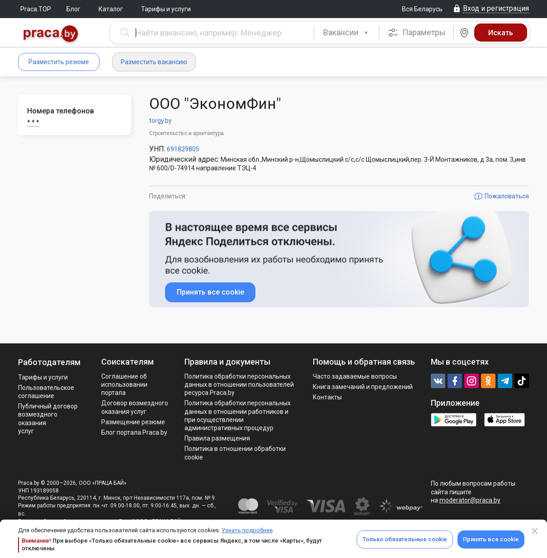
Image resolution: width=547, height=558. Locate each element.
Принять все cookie (491, 539)
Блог (73, 9)
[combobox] (346, 32)
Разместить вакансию (154, 62)
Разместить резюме (58, 62)
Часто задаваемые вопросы (355, 376)
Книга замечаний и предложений (363, 386)
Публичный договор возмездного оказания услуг (48, 419)
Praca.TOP (35, 9)
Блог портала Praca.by (134, 432)
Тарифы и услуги (166, 9)
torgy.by (160, 120)
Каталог (111, 9)
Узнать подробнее (247, 530)
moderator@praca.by (469, 500)
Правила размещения (217, 438)
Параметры (416, 32)
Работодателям (49, 362)
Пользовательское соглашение (46, 391)
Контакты (327, 397)
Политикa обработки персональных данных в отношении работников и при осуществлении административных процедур (237, 415)
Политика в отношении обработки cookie (235, 452)
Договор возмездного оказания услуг (134, 407)
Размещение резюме (133, 422)
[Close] (534, 531)
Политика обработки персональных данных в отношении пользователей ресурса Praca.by (239, 384)
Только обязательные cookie (405, 539)
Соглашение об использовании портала (124, 384)
